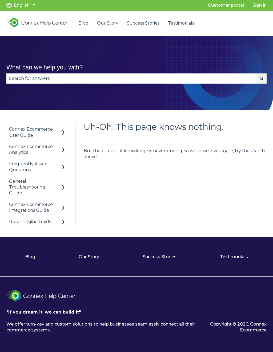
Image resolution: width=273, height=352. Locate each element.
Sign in (259, 5)
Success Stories (143, 23)
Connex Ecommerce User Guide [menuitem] (31, 132)
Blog (83, 23)
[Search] (261, 78)
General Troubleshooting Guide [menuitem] (27, 187)
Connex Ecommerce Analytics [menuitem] (31, 149)
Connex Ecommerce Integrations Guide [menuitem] (31, 207)
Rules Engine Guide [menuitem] (30, 221)
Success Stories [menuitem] (159, 256)
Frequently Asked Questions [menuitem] (28, 166)
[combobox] (131, 78)
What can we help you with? (44, 67)
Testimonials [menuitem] (234, 256)
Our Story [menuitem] (89, 256)
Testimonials (181, 23)
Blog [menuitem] (30, 256)
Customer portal (226, 5)
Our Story (107, 23)
